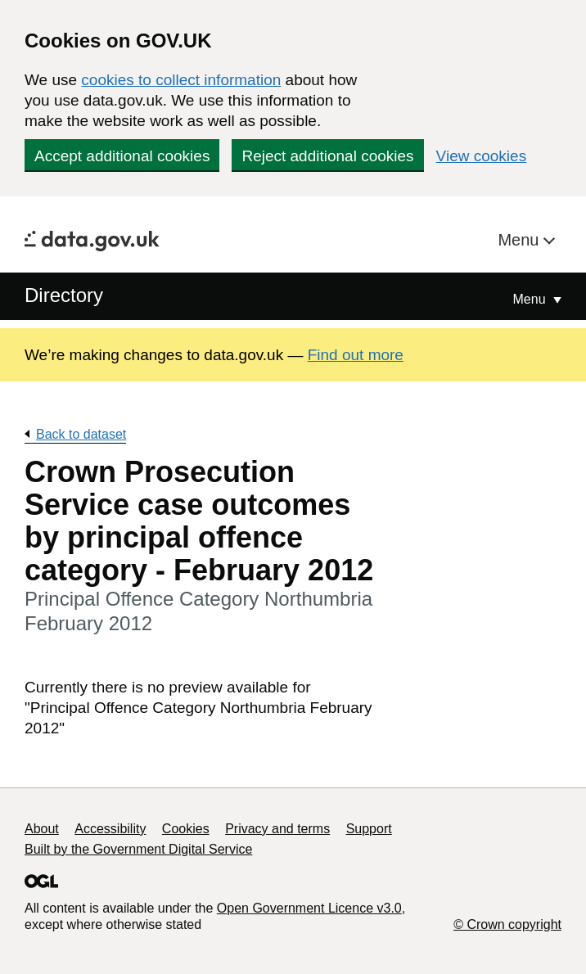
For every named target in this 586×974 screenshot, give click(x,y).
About (42, 829)
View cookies (481, 156)
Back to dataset (81, 434)
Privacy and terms (277, 829)
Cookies (186, 829)
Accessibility (110, 829)
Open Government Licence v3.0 (309, 908)
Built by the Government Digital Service (138, 849)
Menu (520, 240)
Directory (64, 295)
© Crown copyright (507, 924)
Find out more (355, 354)
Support (369, 829)
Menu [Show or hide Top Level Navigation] (531, 299)
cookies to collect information (181, 79)
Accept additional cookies (122, 156)
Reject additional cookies (327, 156)
